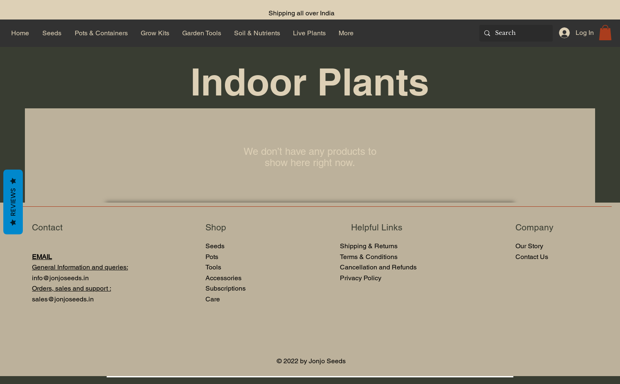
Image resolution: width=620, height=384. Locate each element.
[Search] (515, 33)
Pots (211, 257)
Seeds (215, 246)
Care (212, 299)
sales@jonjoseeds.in (63, 299)
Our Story (529, 246)
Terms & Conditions (369, 257)
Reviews (13, 202)
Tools (214, 267)
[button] (605, 32)
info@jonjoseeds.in (60, 278)
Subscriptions (225, 288)
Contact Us (531, 257)
